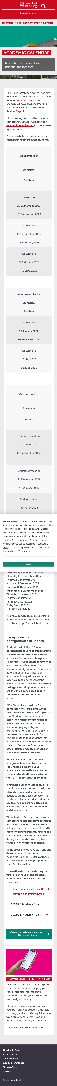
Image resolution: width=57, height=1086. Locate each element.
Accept (28, 564)
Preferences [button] (24, 551)
